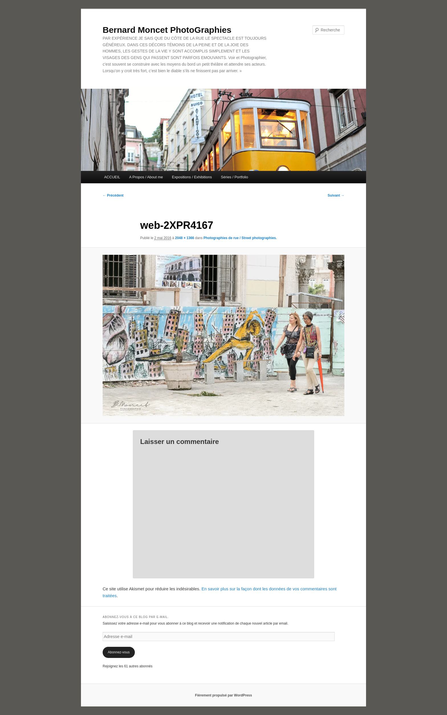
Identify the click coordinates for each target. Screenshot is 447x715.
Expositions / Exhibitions (192, 177)
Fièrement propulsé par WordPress (223, 695)
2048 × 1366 (184, 238)
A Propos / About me (146, 177)
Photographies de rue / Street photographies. (240, 238)
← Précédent (113, 195)
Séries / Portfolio (234, 177)
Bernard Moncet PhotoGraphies (167, 30)
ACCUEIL (112, 177)
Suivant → (336, 195)
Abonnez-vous (119, 652)
